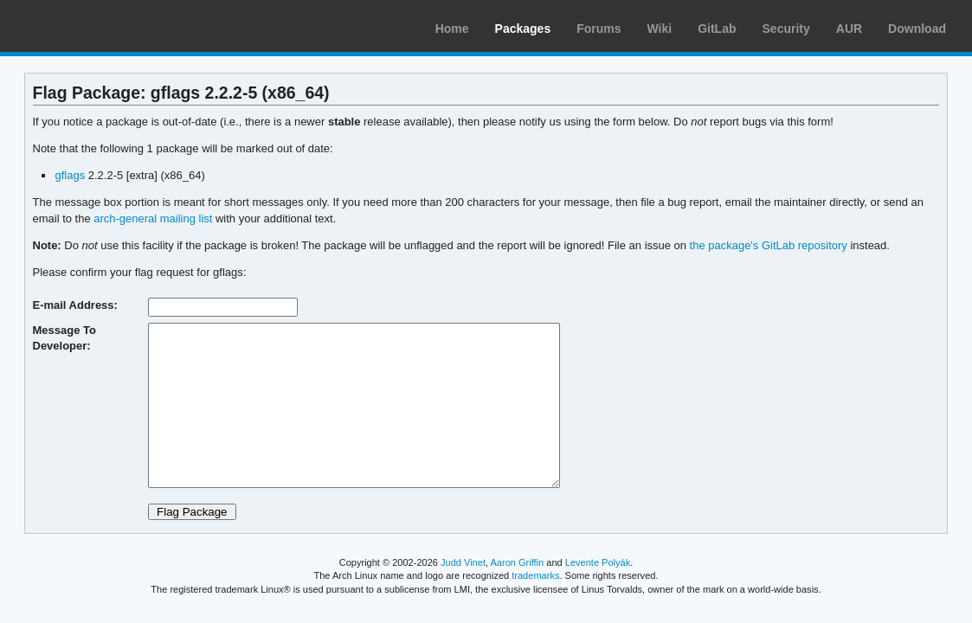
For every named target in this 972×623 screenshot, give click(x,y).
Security (786, 28)
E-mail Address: (75, 305)
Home (452, 28)
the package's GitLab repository (768, 245)
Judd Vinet (463, 562)
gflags (70, 175)
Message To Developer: (64, 338)
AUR (849, 28)
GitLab (717, 28)
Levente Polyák (597, 562)
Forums (598, 28)
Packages (523, 28)
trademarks (535, 575)
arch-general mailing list (152, 218)
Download (917, 28)
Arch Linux (95, 26)
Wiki (660, 28)
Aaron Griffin (517, 562)
